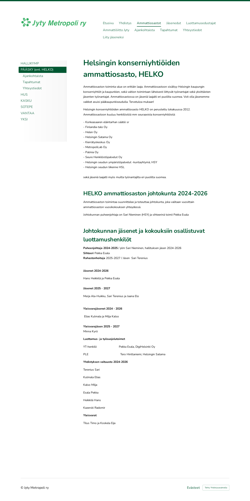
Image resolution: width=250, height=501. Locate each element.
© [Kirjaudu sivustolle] (22, 487)
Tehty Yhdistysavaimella (216, 487)
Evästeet (193, 487)
